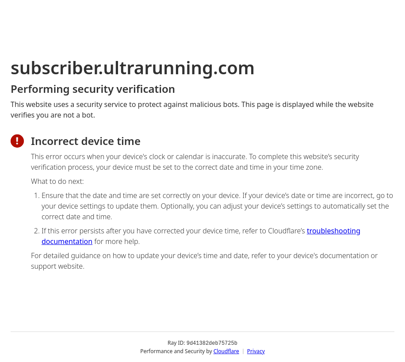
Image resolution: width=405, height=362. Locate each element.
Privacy (256, 350)
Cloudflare (226, 350)
